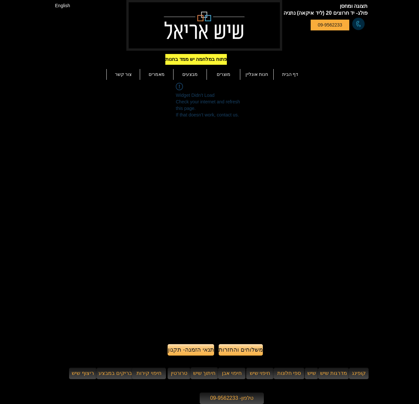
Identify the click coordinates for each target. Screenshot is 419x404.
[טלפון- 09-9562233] (232, 398)
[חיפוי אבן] (232, 373)
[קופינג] (359, 373)
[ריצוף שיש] (83, 373)
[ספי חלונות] (289, 373)
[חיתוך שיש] (204, 373)
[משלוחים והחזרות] (241, 350)
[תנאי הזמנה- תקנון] (191, 350)
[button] (207, 59)
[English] (62, 5)
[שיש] (311, 373)
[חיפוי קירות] (149, 373)
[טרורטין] (179, 373)
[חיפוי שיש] (260, 373)
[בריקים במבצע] (115, 373)
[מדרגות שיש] (333, 373)
